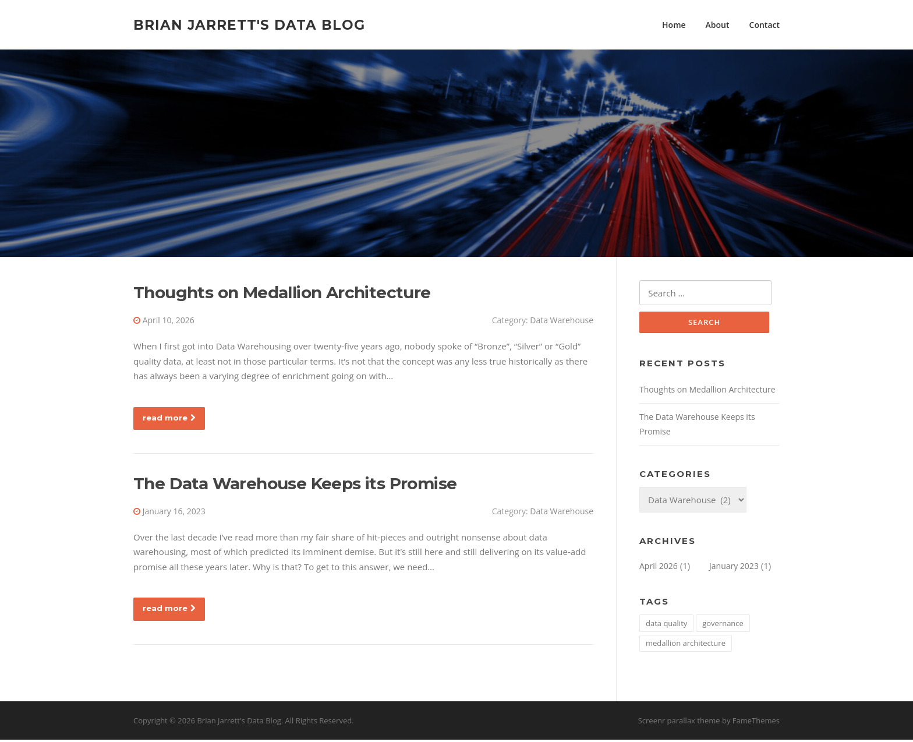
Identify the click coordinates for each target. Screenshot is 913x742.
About (718, 24)
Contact (764, 24)
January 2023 (734, 568)
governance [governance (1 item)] (723, 625)
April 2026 (658, 568)
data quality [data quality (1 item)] (666, 625)
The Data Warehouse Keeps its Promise (294, 485)
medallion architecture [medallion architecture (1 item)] (686, 645)
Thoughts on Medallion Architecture (282, 294)
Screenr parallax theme (679, 723)
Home (674, 24)
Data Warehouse (561, 321)
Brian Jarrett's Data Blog (249, 24)
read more (169, 419)
